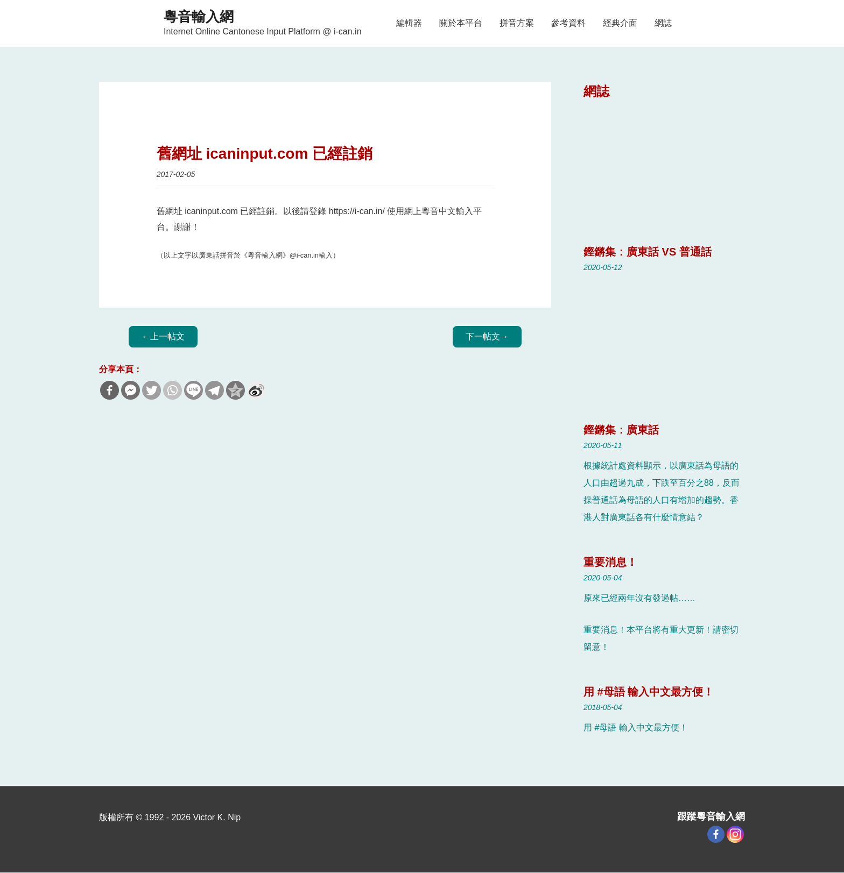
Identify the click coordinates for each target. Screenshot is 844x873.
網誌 (663, 22)
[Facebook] (716, 834)
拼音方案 (517, 22)
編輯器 (409, 22)
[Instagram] (735, 834)
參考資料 (568, 22)
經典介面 (620, 22)
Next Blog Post (487, 336)
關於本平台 (460, 22)
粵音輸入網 (199, 16)
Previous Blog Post (163, 336)
